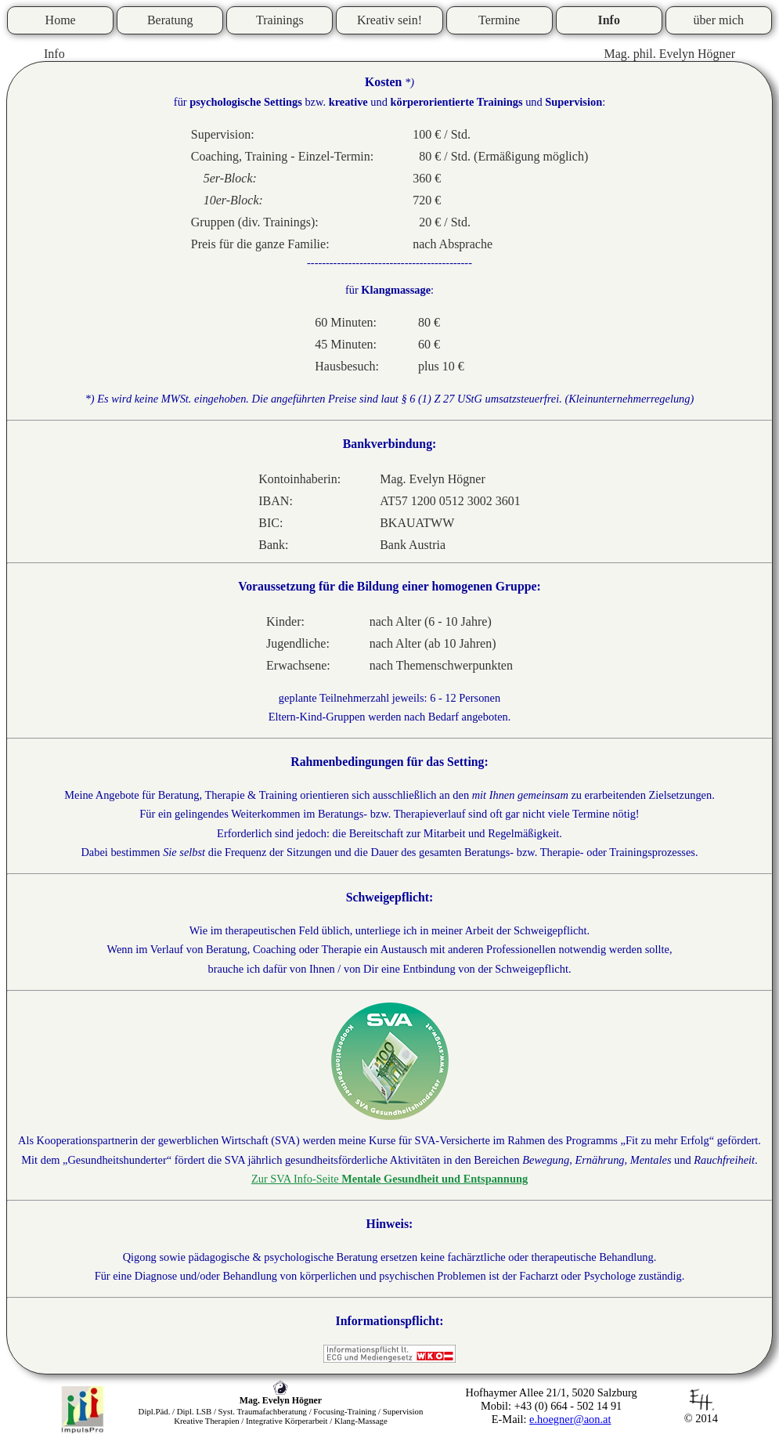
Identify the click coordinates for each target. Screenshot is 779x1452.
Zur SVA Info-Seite (389, 1178)
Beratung (170, 20)
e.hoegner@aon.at (570, 1419)
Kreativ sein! (389, 20)
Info (608, 20)
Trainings (280, 20)
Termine (499, 20)
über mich (719, 20)
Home (60, 20)
